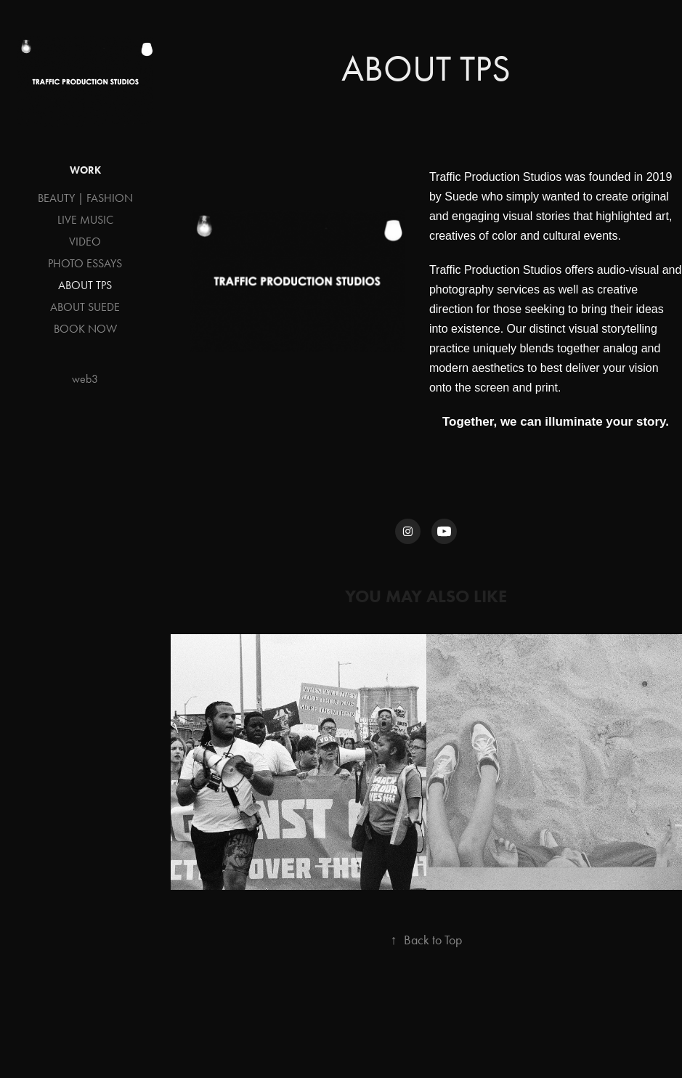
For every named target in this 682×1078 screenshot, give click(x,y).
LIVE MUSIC (85, 220)
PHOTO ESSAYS (85, 263)
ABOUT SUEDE (85, 307)
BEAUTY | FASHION (85, 198)
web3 (85, 379)
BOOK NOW (85, 329)
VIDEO (85, 241)
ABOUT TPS (85, 285)
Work (85, 170)
